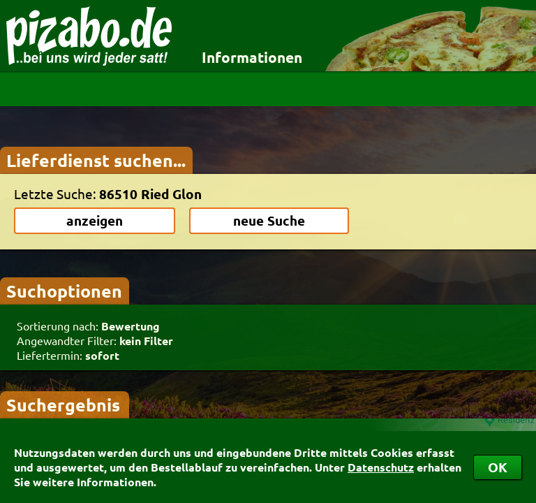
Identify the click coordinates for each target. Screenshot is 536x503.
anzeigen (94, 220)
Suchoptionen (64, 290)
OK (497, 467)
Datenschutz (381, 467)
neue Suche (269, 220)
